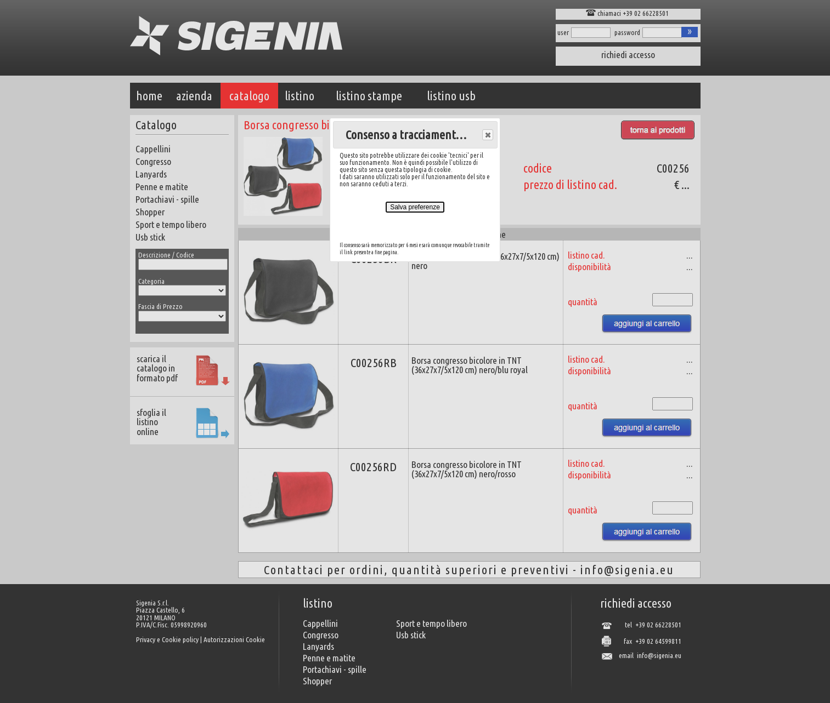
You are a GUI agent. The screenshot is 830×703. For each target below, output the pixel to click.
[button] (487, 134)
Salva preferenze (415, 207)
